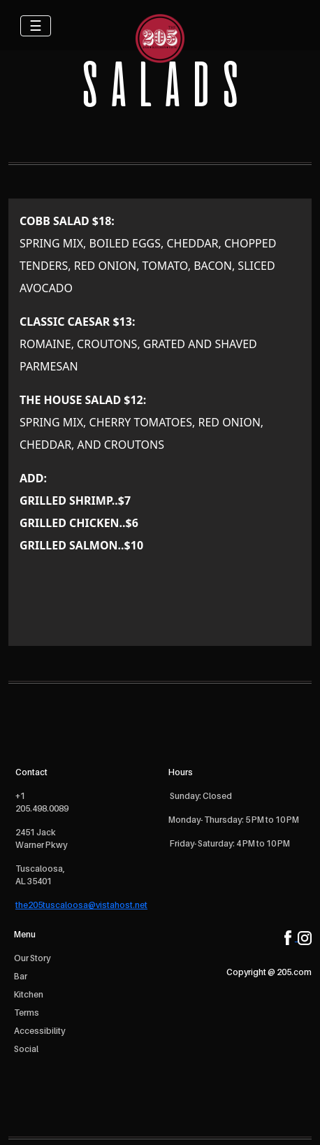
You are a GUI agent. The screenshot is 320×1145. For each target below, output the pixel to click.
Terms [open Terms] (26, 1012)
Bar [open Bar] (20, 976)
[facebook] (291, 936)
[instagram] (305, 936)
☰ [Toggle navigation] (35, 25)
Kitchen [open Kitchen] (28, 994)
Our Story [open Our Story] (32, 958)
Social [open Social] (26, 1049)
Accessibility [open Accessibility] (39, 1030)
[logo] (160, 38)
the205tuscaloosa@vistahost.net (81, 905)
